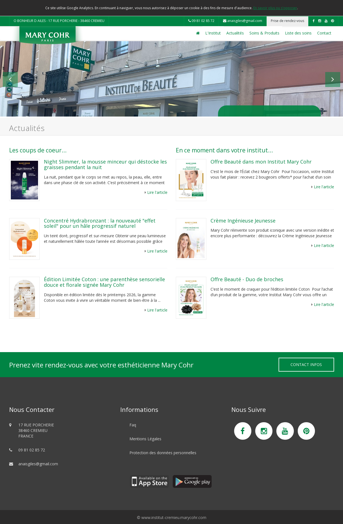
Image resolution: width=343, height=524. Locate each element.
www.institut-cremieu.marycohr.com (173, 517)
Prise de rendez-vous (287, 20)
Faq (132, 424)
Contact (324, 33)
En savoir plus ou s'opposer (275, 8)
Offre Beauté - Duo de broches (247, 279)
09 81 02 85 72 (201, 20)
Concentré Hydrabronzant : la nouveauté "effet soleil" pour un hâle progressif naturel (100, 223)
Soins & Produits (264, 33)
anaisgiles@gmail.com (242, 20)
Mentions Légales (145, 438)
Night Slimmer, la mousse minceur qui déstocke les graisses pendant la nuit (105, 164)
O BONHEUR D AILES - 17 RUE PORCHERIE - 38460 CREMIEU (59, 20)
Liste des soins (298, 33)
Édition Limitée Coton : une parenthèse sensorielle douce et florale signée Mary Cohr (104, 282)
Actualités (235, 33)
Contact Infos (306, 364)
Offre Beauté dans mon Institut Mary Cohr (262, 161)
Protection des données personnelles (162, 452)
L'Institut (213, 33)
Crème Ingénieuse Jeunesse (243, 220)
